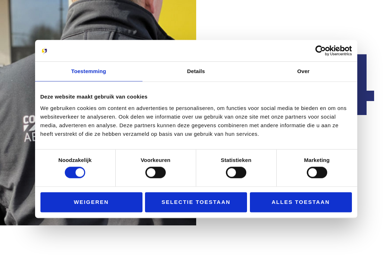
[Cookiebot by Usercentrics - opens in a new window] (320, 50)
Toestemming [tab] (88, 71)
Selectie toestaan (196, 202)
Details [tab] (196, 71)
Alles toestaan (301, 202)
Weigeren (91, 202)
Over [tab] (303, 71)
